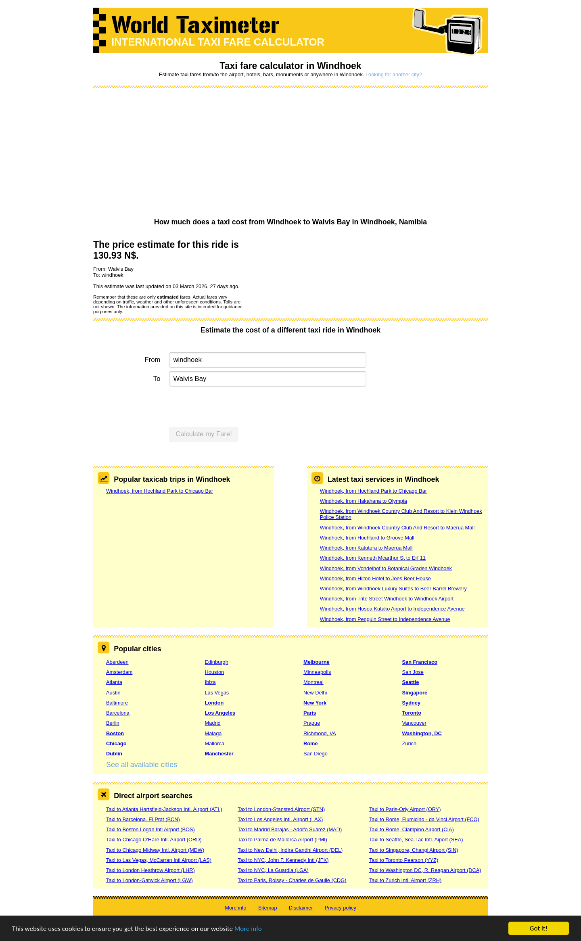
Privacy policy (340, 908)
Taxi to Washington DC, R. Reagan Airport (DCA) (425, 870)
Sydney (411, 703)
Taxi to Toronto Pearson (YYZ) (403, 860)
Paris (309, 713)
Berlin (112, 723)
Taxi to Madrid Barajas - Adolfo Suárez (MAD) (290, 829)
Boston (115, 733)
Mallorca (214, 743)
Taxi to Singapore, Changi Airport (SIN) (413, 850)
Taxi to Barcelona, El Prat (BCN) (143, 819)
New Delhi (315, 693)
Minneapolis (317, 672)
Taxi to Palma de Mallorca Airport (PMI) (282, 839)
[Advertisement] (290, 153)
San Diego (315, 754)
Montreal (313, 682)
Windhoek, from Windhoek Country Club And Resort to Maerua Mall (397, 528)
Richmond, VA (319, 733)
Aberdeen (117, 662)
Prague (311, 723)
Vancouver (414, 723)
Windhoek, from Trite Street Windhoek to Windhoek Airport (387, 599)
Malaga (213, 733)
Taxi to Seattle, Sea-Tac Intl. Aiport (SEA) (416, 839)
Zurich (409, 743)
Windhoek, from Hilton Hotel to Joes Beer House (375, 578)
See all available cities (141, 765)
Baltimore (117, 703)
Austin (113, 693)
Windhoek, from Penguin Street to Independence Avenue (385, 619)
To (157, 379)
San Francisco (419, 662)
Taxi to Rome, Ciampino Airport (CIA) (411, 829)
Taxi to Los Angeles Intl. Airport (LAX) (280, 819)
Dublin (114, 754)
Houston (214, 672)
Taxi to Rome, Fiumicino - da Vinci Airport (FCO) (424, 819)
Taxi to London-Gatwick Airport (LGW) (149, 880)
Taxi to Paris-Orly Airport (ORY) (405, 809)
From (153, 360)
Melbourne (316, 662)
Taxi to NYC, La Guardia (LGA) (273, 870)
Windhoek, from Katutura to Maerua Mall (366, 548)
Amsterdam (119, 672)
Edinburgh (216, 662)
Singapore (415, 693)
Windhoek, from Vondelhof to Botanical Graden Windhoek (386, 568)
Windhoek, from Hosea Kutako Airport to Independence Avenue (392, 609)
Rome (310, 743)
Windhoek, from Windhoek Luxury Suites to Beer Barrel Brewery (393, 589)
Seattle (410, 682)
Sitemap (267, 908)
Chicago (116, 743)
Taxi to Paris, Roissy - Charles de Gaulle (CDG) (292, 880)
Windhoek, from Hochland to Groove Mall (367, 538)
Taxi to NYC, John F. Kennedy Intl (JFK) (283, 860)
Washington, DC (422, 733)
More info (248, 928)
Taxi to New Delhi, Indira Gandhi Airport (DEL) (290, 850)
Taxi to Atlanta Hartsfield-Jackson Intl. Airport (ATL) (164, 809)
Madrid (213, 723)
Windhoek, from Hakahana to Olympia (363, 501)
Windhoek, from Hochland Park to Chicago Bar (159, 491)
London (214, 703)
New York (314, 703)
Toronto (411, 713)
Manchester (219, 754)
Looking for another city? (394, 74)
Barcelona (118, 713)
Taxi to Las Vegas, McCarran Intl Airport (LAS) (158, 860)
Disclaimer (301, 908)
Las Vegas (217, 693)
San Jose (413, 672)
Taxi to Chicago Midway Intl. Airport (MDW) (155, 850)
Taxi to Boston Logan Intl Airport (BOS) (150, 829)
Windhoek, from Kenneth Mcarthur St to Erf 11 (373, 558)
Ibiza (210, 682)
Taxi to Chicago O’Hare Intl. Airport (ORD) (154, 839)
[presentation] (230, 406)
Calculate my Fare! (204, 434)
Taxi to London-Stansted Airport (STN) (281, 809)
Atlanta (114, 682)
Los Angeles (220, 713)
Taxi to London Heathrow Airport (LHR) (150, 870)
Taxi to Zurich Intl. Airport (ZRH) (405, 880)
